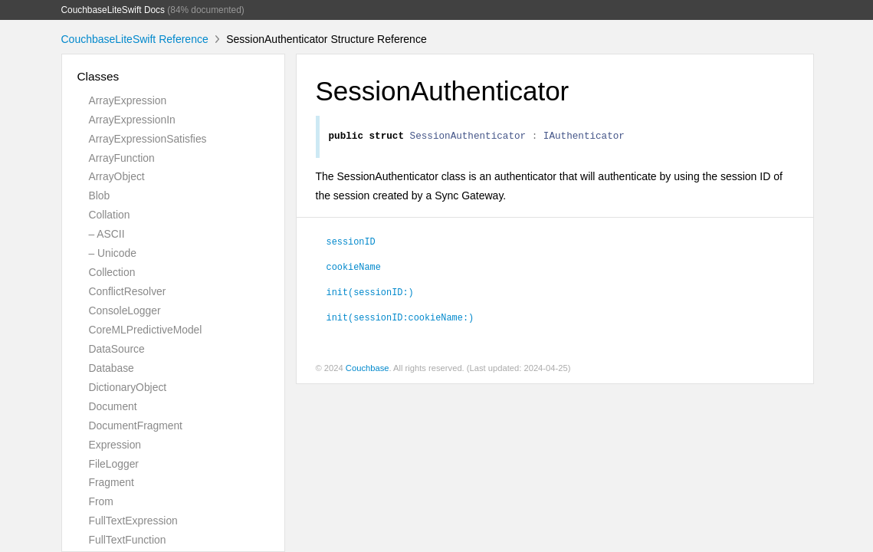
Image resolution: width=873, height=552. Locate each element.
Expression (115, 445)
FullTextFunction (127, 540)
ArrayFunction (122, 158)
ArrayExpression (128, 100)
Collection (112, 272)
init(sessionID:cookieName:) (400, 319)
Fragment (111, 482)
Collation (109, 215)
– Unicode (112, 253)
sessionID (351, 243)
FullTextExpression (133, 520)
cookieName (354, 268)
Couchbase (367, 370)
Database (111, 368)
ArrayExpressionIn (132, 119)
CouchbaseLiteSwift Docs (113, 10)
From (101, 501)
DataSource (117, 349)
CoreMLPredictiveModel (145, 330)
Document (113, 406)
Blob (99, 195)
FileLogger (114, 464)
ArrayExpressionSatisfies (148, 139)
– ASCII (107, 234)
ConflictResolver (127, 291)
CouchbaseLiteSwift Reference (134, 39)
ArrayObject (117, 176)
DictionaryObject (128, 387)
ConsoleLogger (125, 310)
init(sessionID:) (370, 294)
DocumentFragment (135, 425)
